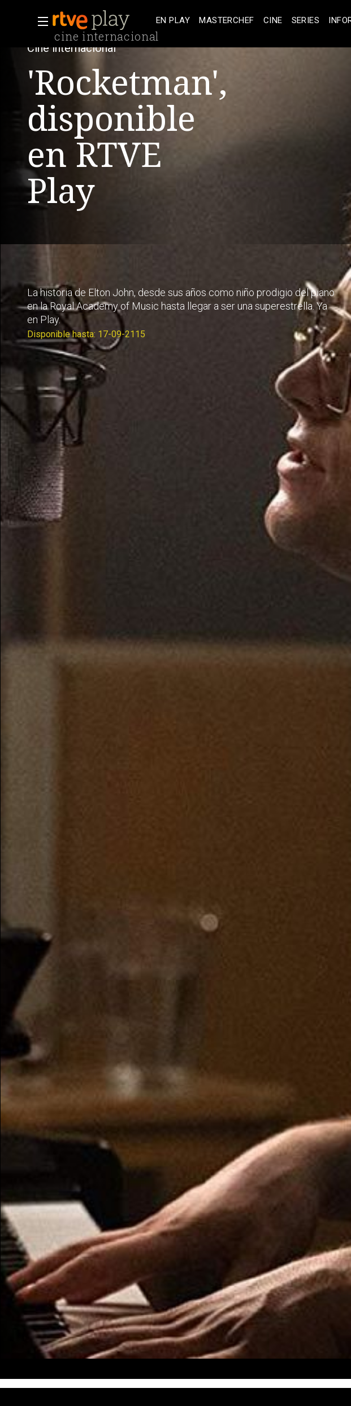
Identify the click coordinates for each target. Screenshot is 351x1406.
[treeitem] (173, 21)
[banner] (101, 20)
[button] (39, 21)
